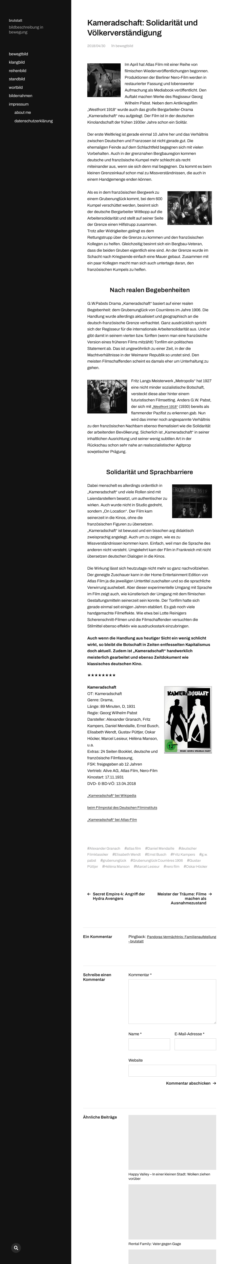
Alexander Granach (107, 848)
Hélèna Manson (135, 866)
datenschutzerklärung (33, 121)
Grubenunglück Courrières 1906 (174, 860)
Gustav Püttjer (102, 866)
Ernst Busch (162, 854)
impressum (18, 104)
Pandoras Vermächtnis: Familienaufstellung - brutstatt (158, 944)
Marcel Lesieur (168, 866)
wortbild (16, 87)
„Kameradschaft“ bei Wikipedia (114, 795)
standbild (17, 79)
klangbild (17, 62)
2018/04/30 (97, 46)
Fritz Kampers (192, 854)
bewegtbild (18, 54)
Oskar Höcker (102, 872)
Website (135, 1066)
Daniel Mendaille (167, 848)
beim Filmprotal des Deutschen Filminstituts (125, 807)
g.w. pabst (98, 860)
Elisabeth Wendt (131, 854)
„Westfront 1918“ (166, 406)
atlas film (138, 848)
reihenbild (17, 70)
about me (22, 112)
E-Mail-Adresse (189, 1040)
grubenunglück (127, 860)
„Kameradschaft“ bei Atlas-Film (114, 819)
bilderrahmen (20, 95)
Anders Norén (205, 1244)
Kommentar (140, 981)
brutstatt (16, 20)
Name (135, 1040)
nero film (195, 866)
